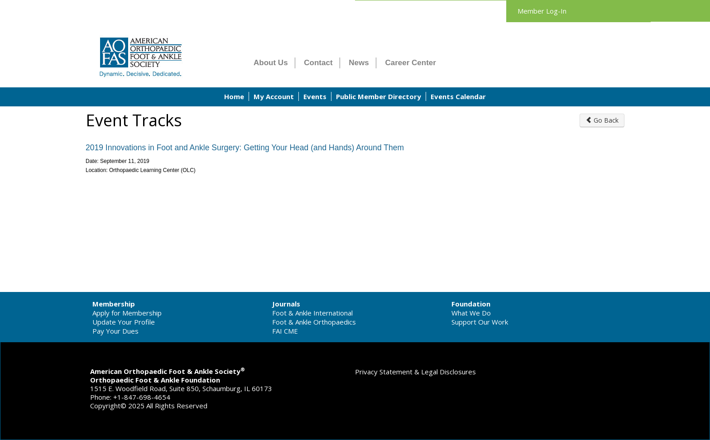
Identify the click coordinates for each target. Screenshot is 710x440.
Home (234, 96)
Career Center (410, 62)
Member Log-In (542, 10)
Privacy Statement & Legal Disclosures (415, 371)
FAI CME (285, 330)
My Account (274, 96)
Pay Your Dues (115, 330)
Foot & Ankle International (312, 312)
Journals (286, 303)
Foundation (470, 303)
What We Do (471, 312)
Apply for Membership (127, 312)
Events (314, 96)
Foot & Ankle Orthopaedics (314, 321)
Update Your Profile (123, 321)
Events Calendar (458, 96)
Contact (318, 62)
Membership (113, 303)
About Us (271, 62)
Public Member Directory (378, 96)
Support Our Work (479, 321)
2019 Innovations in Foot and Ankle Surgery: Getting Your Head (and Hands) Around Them (245, 147)
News (359, 62)
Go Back (602, 120)
